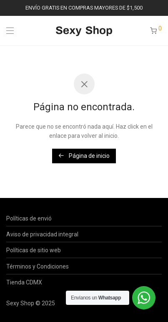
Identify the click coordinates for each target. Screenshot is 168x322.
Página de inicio (84, 155)
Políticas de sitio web (33, 250)
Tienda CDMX (24, 282)
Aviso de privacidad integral (42, 234)
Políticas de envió (29, 218)
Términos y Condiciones (37, 266)
